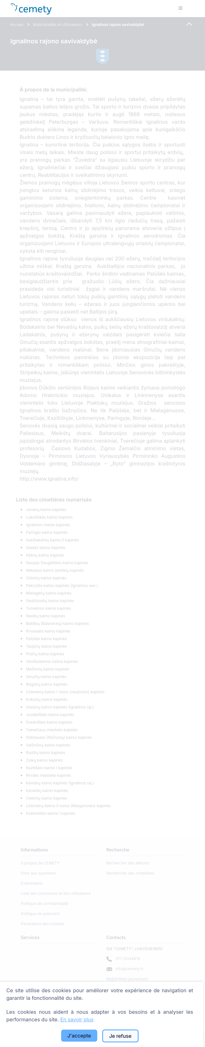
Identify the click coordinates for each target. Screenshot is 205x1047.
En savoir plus (76, 1019)
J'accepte (79, 1035)
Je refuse (120, 1036)
